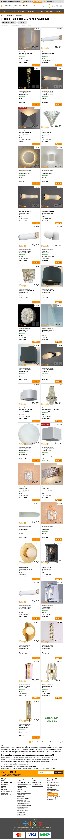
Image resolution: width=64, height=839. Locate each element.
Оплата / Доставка (6, 791)
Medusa (27, 450)
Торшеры (19, 789)
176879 (36, 68)
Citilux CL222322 (46, 528)
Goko (49, 648)
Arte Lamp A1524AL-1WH (48, 330)
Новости (3, 786)
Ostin (49, 608)
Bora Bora (27, 173)
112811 (36, 503)
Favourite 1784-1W (46, 567)
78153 (37, 147)
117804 (59, 424)
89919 (60, 187)
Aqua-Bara (50, 55)
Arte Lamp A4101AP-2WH (25, 528)
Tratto (26, 529)
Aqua (49, 371)
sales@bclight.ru (50, 1)
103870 (59, 543)
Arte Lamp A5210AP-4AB (48, 53)
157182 (59, 622)
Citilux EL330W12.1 (23, 330)
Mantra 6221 (45, 172)
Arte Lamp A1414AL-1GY (25, 369)
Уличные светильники (23, 803)
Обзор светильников (37, 786)
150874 (36, 622)
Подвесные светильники (23, 782)
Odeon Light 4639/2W (47, 686)
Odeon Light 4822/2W (24, 725)
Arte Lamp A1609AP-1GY (25, 132)
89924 (60, 345)
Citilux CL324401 (46, 488)
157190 (36, 661)
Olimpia (27, 331)
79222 (60, 108)
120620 (59, 503)
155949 (59, 28)
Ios (48, 252)
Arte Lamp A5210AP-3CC (25, 211)
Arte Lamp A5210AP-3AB (25, 607)
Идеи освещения (36, 784)
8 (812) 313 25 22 (51, 784)
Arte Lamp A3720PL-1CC (25, 449)
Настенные (40, 11)
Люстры (12, 11)
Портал (50, 490)
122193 (36, 305)
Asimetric (50, 173)
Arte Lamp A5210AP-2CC (48, 211)
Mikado (27, 687)
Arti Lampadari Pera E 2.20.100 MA (50, 409)
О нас (2, 780)
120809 (59, 464)
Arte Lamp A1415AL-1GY (48, 290)
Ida (48, 687)
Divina (26, 94)
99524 (37, 266)
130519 (59, 147)
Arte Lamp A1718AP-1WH (25, 53)
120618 (36, 464)
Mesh (49, 569)
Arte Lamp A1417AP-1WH (25, 409)
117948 (59, 266)
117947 (36, 345)
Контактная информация (8, 794)
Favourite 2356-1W (23, 567)
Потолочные (31, 11)
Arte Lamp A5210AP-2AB (25, 251)
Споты (58, 11)
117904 (59, 305)
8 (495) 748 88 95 (51, 780)
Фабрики (3, 787)
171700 (36, 701)
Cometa (50, 331)
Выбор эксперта (36, 782)
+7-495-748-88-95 (28, 1)
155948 (36, 582)
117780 (36, 384)
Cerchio (27, 411)
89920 (37, 187)
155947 (36, 226)
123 (50, 741)
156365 (59, 582)
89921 (60, 68)
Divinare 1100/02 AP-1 (47, 607)
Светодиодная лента (22, 807)
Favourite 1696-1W (46, 132)
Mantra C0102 (22, 172)
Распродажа (4, 793)
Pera (49, 411)
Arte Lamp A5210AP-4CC (48, 93)
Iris (48, 134)
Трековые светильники (23, 798)
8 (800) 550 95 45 (51, 789)
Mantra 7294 (45, 251)
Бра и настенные (21, 786)
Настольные (50, 11)
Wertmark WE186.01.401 (25, 93)
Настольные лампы (22, 787)
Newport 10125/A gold (47, 646)
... (47, 741)
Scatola (49, 450)
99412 (60, 384)
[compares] (33, 47)
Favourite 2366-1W (23, 646)
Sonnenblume (28, 569)
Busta (26, 134)
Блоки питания (21, 812)
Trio (26, 55)
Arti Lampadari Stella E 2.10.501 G (27, 290)
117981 (36, 28)
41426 (37, 424)
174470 (59, 226)
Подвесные (21, 11)
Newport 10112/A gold (24, 686)
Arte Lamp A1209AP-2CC (48, 369)
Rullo (49, 292)
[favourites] (37, 47)
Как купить (4, 789)
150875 (36, 543)
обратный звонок (37, 1)
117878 (36, 108)
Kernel (26, 648)
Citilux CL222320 (23, 488)
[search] (48, 6)
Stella (26, 292)
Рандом (27, 490)
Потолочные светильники (24, 784)
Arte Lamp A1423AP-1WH (48, 449)
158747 (59, 661)
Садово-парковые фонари (24, 805)
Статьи (34, 780)
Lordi (26, 727)
